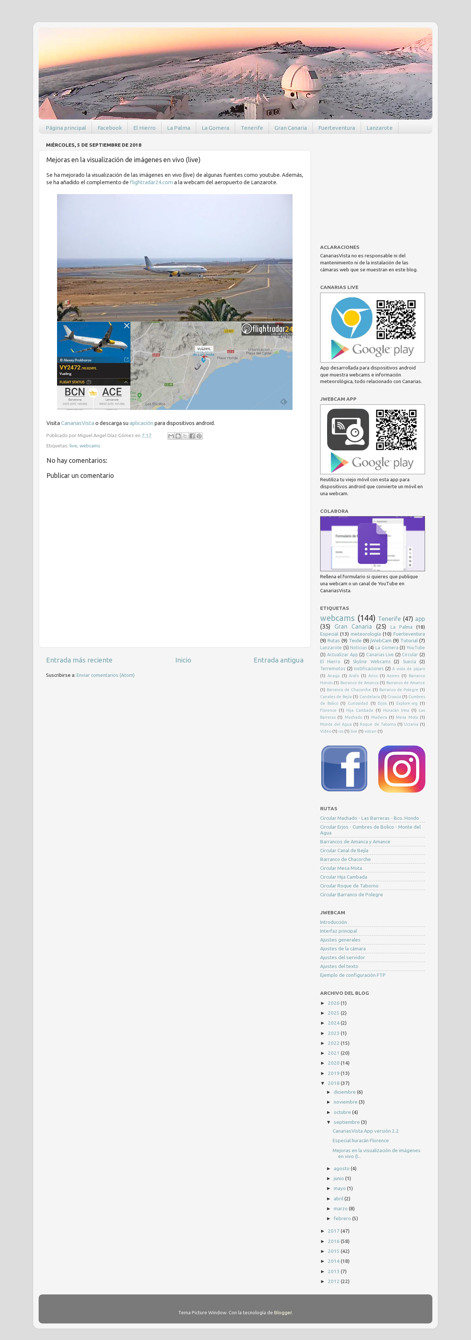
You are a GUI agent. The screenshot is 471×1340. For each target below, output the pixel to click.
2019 (334, 1073)
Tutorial (409, 640)
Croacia (394, 696)
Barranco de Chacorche (349, 689)
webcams (89, 446)
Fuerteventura (336, 128)
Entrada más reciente (79, 660)
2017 (334, 1231)
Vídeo (325, 731)
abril (339, 1198)
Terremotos (332, 668)
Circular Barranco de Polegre (351, 894)
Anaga (333, 675)
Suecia (409, 661)
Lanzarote (379, 128)
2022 (334, 1043)
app (420, 618)
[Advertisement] (375, 185)
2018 (334, 1083)
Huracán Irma (396, 710)
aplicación (142, 423)
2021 (334, 1053)
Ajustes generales (340, 940)
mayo (340, 1188)
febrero (343, 1218)
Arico (373, 675)
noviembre (346, 1102)
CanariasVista (77, 423)
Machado (353, 717)
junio (339, 1178)
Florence (328, 710)
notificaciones (368, 668)
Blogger (283, 1312)
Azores (393, 675)
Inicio (183, 660)
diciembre (345, 1092)
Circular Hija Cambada (343, 877)
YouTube (416, 647)
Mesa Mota (407, 717)
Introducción (333, 922)
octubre (343, 1112)
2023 (334, 1033)
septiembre (347, 1122)
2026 (334, 1003)
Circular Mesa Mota (341, 868)
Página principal (66, 128)
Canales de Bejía (336, 696)
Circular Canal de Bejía (344, 850)
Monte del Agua (336, 724)
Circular (410, 654)
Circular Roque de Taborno (349, 886)
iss (341, 731)
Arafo (354, 675)
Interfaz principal (338, 931)
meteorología (366, 634)
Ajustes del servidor (342, 957)
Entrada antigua (279, 660)
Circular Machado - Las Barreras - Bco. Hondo (369, 818)
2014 (334, 1261)
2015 (334, 1251)
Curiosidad (358, 703)
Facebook (110, 128)
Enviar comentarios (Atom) (106, 675)
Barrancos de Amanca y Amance (355, 841)
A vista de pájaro (408, 669)
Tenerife (252, 128)
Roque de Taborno (378, 724)
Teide (355, 640)
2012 (334, 1281)
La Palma (178, 128)
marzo (341, 1208)
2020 (334, 1063)
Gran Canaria (291, 128)
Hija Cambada (359, 710)
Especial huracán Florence (361, 1140)
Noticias (358, 647)
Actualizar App (342, 654)
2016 (334, 1241)
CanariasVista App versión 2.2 (366, 1131)
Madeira (379, 717)
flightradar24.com (151, 182)
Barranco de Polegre (398, 689)
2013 (334, 1271)
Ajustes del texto (339, 966)
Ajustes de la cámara (343, 948)
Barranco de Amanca (359, 682)
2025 (334, 1013)
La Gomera (215, 128)
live (73, 446)
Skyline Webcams (371, 661)
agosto (342, 1168)
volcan (370, 731)
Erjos (382, 703)
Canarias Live (380, 654)
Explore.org (407, 703)
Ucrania (411, 724)
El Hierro (144, 128)
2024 (334, 1023)
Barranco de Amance (405, 682)
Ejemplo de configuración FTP (353, 975)
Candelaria (370, 696)
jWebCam (381, 640)
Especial (329, 634)
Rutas (333, 640)
